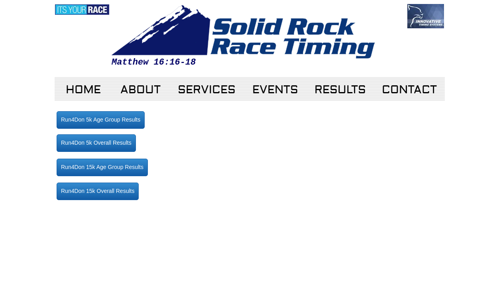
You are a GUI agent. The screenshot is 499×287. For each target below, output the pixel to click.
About (140, 90)
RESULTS (340, 90)
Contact (409, 90)
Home (83, 90)
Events (275, 90)
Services (207, 90)
